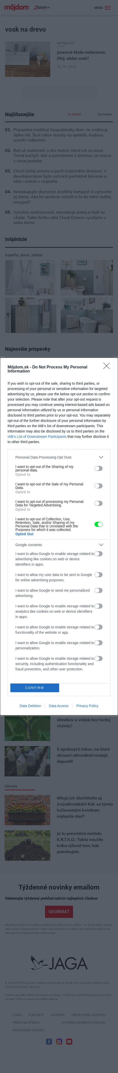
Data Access (58, 706)
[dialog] (59, 536)
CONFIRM (34, 688)
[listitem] (59, 457)
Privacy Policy (87, 706)
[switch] (99, 468)
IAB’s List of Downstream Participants (37, 437)
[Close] (108, 367)
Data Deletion (30, 706)
